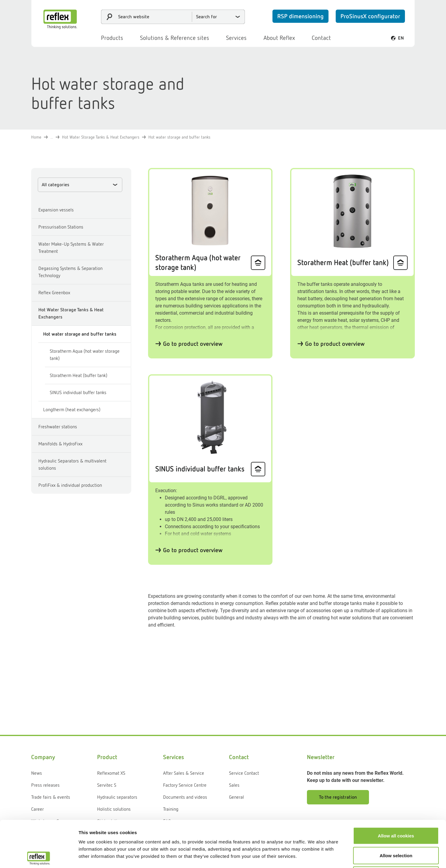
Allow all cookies (396, 789)
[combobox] (173, 17)
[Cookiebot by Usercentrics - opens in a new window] (39, 856)
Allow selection (395, 809)
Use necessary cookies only (396, 828)
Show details (315, 856)
